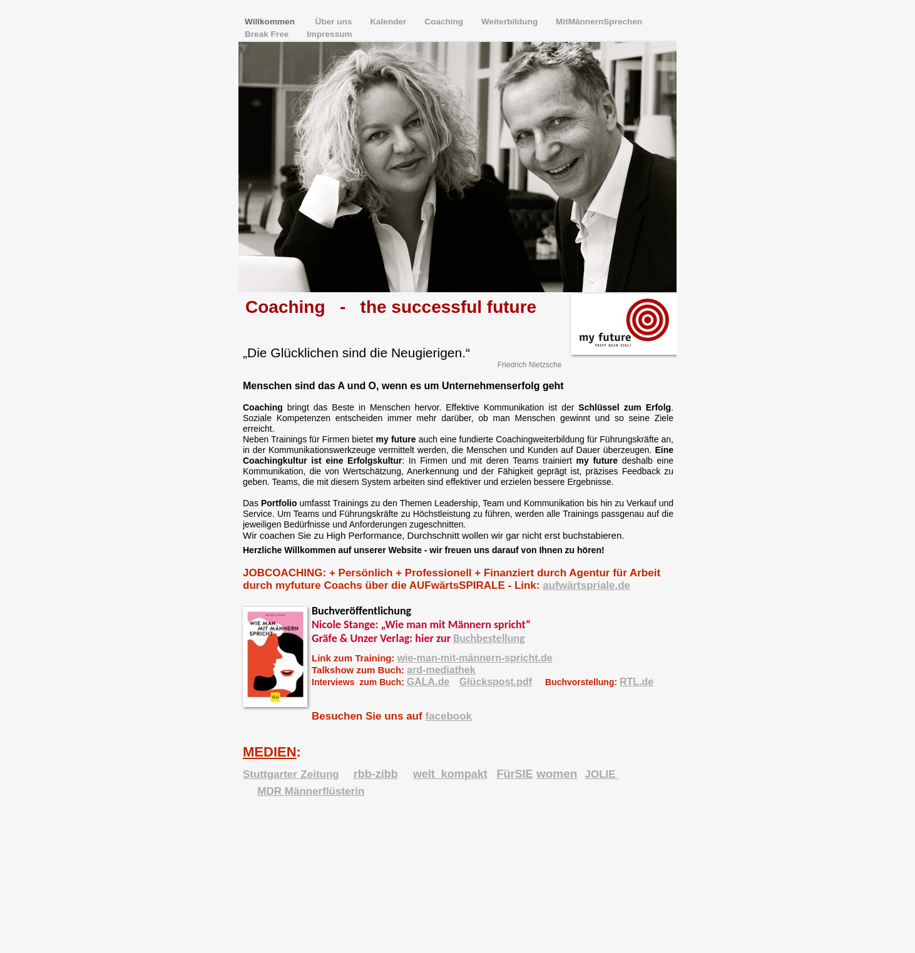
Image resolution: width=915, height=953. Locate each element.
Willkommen (272, 21)
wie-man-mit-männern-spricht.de (475, 658)
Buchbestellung (488, 638)
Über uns (335, 21)
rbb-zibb (376, 774)
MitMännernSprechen (599, 21)
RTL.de (636, 681)
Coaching (445, 21)
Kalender (389, 21)
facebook (448, 716)
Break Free (268, 34)
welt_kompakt (450, 774)
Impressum (329, 34)
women (556, 773)
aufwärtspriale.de (586, 585)
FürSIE (514, 774)
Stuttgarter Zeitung (291, 774)
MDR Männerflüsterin (310, 791)
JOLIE (602, 774)
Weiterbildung (510, 21)
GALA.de (428, 681)
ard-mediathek (441, 670)
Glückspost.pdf (495, 681)
